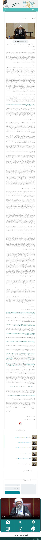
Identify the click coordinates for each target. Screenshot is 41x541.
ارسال (12, 493)
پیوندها (26, 535)
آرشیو (18, 535)
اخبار (23, 535)
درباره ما (21, 535)
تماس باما (15, 535)
